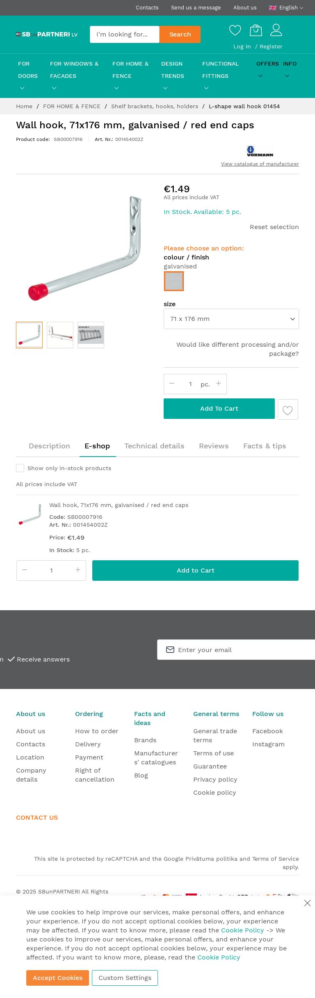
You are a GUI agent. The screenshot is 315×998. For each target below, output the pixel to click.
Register (271, 46)
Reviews (214, 445)
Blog (141, 775)
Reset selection (274, 227)
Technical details (154, 445)
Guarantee (210, 766)
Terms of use (213, 753)
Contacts (147, 8)
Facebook (267, 731)
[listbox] (231, 283)
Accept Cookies (57, 978)
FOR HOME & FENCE (73, 106)
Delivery (88, 744)
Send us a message (196, 8)
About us (245, 8)
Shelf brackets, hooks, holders (155, 106)
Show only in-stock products (69, 468)
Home (25, 106)
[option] (174, 281)
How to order (97, 731)
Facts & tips (264, 445)
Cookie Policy (242, 930)
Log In (243, 46)
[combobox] (125, 34)
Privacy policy (215, 779)
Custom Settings (124, 978)
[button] (60, 335)
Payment (89, 757)
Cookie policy (214, 792)
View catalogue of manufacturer (260, 164)
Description (49, 445)
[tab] (49, 446)
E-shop (97, 445)
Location (30, 757)
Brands (145, 740)
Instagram (268, 744)
